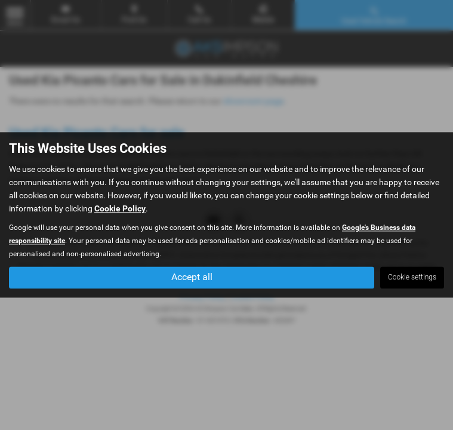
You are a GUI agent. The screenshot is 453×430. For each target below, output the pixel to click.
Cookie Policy (120, 209)
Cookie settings (412, 278)
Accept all (191, 277)
